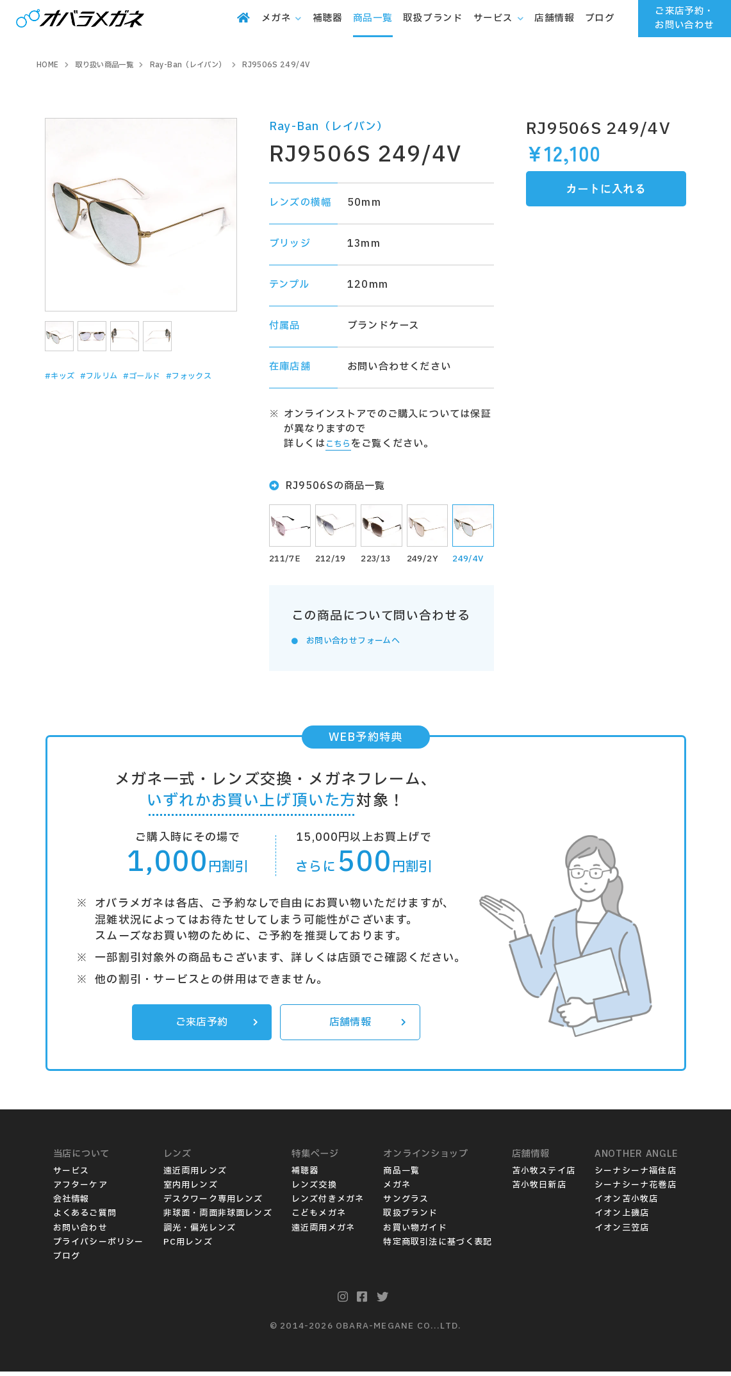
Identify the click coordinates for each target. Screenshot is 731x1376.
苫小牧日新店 (539, 1189)
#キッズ (64, 376)
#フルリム (113, 376)
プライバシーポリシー (98, 1246)
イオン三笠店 (622, 1232)
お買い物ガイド (415, 1232)
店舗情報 (365, 1025)
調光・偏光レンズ (199, 1232)
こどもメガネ (319, 1218)
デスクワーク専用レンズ (213, 1204)
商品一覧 (401, 1175)
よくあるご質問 (85, 1218)
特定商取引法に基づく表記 (437, 1246)
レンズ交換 (314, 1189)
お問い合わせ (80, 1232)
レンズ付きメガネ (328, 1204)
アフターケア (80, 1189)
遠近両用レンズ (195, 1175)
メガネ (397, 1189)
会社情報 (71, 1204)
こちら (341, 443)
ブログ (67, 1260)
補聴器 (305, 1175)
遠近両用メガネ (323, 1232)
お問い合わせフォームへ (363, 642)
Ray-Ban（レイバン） (328, 127)
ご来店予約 (214, 1025)
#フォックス (74, 395)
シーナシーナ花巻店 (636, 1189)
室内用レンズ (190, 1189)
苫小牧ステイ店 (543, 1175)
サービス (71, 1175)
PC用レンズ (188, 1246)
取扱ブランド (410, 1218)
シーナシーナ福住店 (636, 1175)
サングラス (406, 1204)
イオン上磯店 (622, 1218)
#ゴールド (167, 376)
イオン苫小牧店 (626, 1204)
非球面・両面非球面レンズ (217, 1218)
